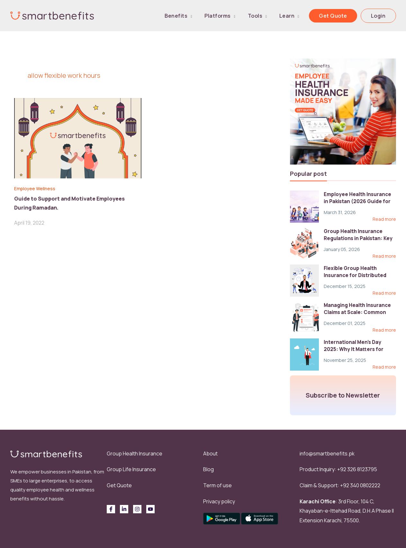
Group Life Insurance (131, 469)
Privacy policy (219, 501)
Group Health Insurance (134, 453)
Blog (208, 469)
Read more (384, 219)
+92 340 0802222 (360, 485)
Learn (302, 15)
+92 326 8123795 (357, 469)
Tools (275, 15)
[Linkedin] (124, 509)
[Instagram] (137, 509)
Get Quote (342, 15)
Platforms (244, 15)
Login (381, 15)
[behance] (150, 509)
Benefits (208, 15)
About (210, 453)
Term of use (217, 485)
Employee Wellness (37, 188)
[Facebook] (111, 509)
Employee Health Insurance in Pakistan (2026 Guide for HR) (359, 201)
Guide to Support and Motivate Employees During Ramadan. (74, 202)
